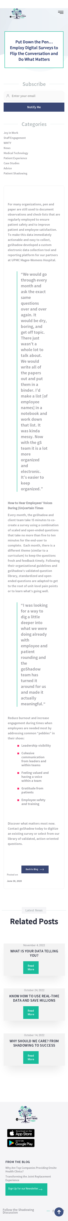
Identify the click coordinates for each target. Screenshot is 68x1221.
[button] (61, 12)
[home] (15, 12)
